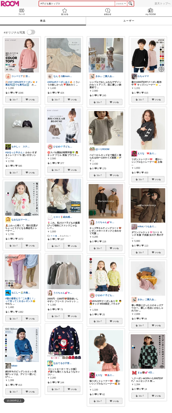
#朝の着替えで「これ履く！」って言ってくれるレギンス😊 (20, 300)
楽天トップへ (162, 3)
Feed (21, 11)
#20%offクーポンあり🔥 (60, 82)
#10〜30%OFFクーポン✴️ (21, 82)
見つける (64, 11)
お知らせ (107, 11)
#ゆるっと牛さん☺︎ (15, 152)
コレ (15, 99)
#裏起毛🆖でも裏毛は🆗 (21, 83)
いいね (31, 99)
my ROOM (150, 11)
